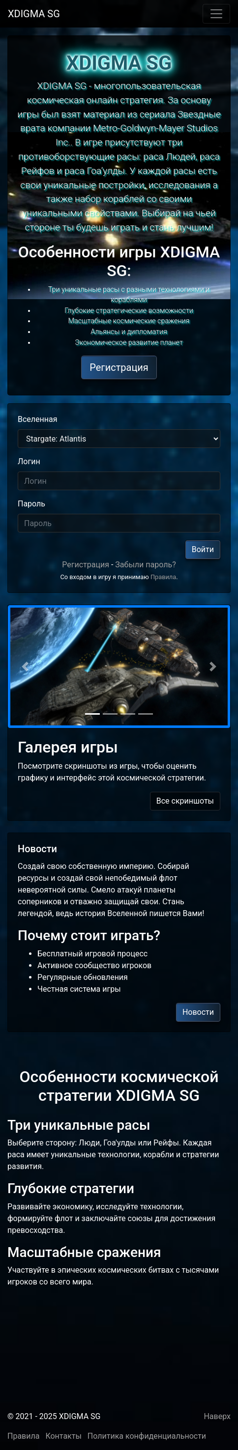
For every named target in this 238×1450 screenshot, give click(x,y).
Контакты (63, 1436)
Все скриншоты (185, 801)
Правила (163, 577)
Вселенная (38, 419)
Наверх (217, 1416)
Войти (203, 549)
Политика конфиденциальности (147, 1436)
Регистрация (85, 564)
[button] (25, 666)
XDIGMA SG (34, 14)
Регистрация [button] (119, 367)
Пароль (31, 503)
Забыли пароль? (145, 564)
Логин (29, 461)
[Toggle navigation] (216, 14)
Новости (198, 1012)
